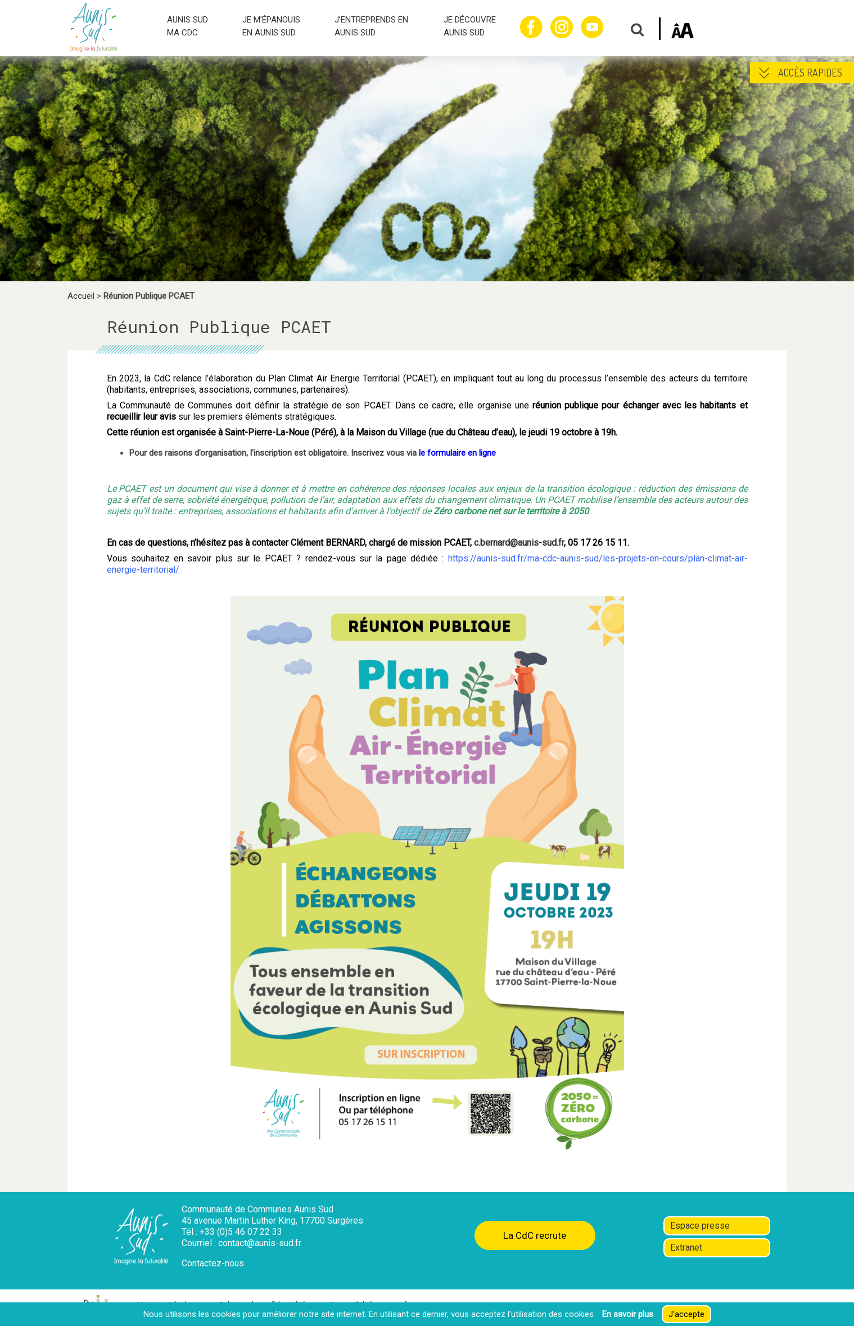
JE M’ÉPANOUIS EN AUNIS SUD (271, 26)
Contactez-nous (213, 1263)
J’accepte (686, 1314)
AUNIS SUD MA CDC (187, 26)
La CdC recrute (534, 1235)
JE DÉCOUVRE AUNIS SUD (470, 26)
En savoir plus (627, 1314)
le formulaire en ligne (457, 453)
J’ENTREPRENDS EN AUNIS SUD (371, 26)
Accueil (80, 296)
